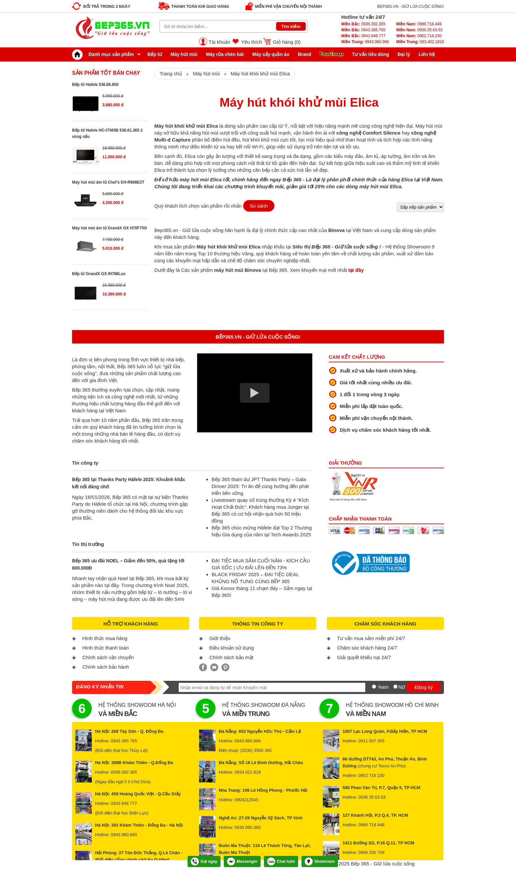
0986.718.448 (419, 24)
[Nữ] (395, 686)
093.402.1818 (420, 41)
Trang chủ (171, 73)
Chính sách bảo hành (105, 667)
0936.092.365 (363, 24)
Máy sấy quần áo (270, 54)
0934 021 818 (248, 772)
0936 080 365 (248, 827)
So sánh (259, 206)
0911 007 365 (371, 740)
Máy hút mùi (183, 54)
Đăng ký (424, 687)
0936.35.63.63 (419, 30)
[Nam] (374, 686)
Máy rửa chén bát (225, 54)
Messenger (242, 861)
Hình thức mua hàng (104, 638)
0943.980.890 (124, 834)
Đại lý (404, 54)
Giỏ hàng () (286, 42)
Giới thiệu (219, 638)
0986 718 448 (371, 824)
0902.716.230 (419, 36)
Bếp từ (154, 54)
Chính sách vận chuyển (108, 657)
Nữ (401, 687)
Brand (304, 54)
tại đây (356, 270)
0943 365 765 (124, 740)
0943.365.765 (363, 30)
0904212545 (246, 799)
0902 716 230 (371, 775)
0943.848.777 (363, 36)
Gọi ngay (204, 861)
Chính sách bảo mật (231, 657)
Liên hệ (427, 54)
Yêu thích (251, 42)
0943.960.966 (365, 41)
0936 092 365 (124, 772)
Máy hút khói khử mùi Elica (260, 73)
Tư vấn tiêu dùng (370, 54)
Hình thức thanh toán (105, 648)
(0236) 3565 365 (255, 750)
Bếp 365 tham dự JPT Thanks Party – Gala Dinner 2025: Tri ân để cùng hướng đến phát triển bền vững (260, 486)
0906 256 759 (371, 852)
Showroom (320, 861)
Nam (383, 687)
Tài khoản (219, 42)
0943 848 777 (124, 803)
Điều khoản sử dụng (231, 648)
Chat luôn (281, 861)
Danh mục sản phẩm (105, 54)
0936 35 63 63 (372, 797)
